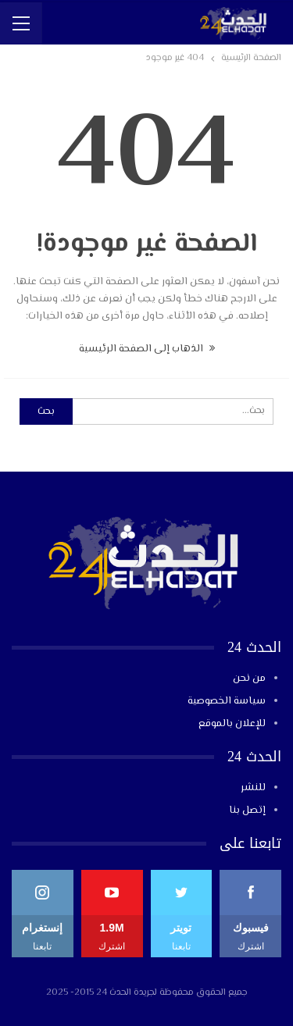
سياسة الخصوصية (227, 701)
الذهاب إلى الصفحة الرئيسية (147, 349)
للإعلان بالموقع (232, 724)
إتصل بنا (247, 810)
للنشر (253, 788)
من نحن (249, 678)
